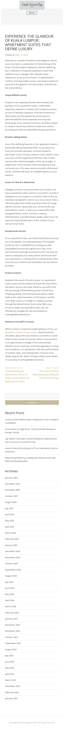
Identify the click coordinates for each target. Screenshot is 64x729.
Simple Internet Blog (32, 4)
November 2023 (12, 631)
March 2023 (10, 680)
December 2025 (12, 483)
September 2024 (13, 569)
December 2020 (12, 686)
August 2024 (11, 575)
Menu (32, 12)
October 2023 (11, 637)
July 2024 (9, 582)
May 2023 (9, 667)
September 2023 (13, 643)
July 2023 (9, 655)
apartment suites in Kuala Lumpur (21, 332)
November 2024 (12, 557)
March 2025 (10, 532)
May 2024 (9, 594)
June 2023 (9, 661)
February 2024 (12, 612)
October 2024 (11, 563)
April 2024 (9, 600)
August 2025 (11, 502)
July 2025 (9, 508)
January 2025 (11, 545)
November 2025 (12, 489)
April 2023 (9, 674)
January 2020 (11, 698)
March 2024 (10, 606)
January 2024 (11, 618)
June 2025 (9, 514)
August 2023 (11, 649)
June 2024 (9, 588)
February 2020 (12, 692)
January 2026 (11, 477)
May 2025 (9, 520)
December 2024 (12, 551)
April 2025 (9, 526)
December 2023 (12, 624)
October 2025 (11, 496)
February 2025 (12, 539)
